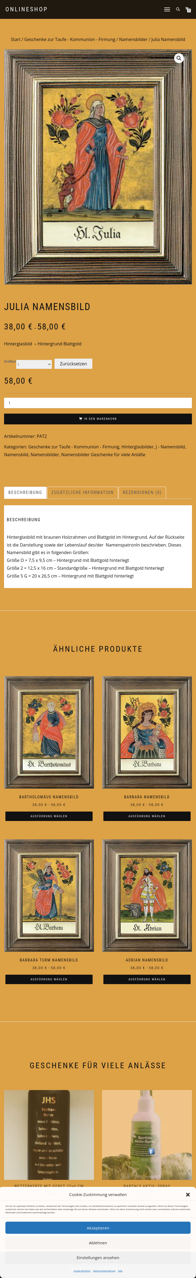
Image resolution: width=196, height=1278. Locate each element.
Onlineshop (26, 9)
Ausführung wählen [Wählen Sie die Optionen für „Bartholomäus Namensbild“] (49, 816)
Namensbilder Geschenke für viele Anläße (103, 455)
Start (16, 39)
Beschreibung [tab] (25, 492)
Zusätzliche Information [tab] (83, 492)
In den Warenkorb (100, 419)
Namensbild (16, 455)
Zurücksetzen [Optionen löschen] (73, 364)
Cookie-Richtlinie (82, 1270)
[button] (188, 1194)
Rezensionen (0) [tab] (142, 492)
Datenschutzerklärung (104, 1270)
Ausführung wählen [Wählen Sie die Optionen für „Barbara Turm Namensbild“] (49, 979)
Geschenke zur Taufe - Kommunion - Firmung (69, 39)
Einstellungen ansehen (98, 1257)
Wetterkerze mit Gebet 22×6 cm (49, 1186)
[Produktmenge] (98, 403)
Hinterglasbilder (137, 447)
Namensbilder (133, 39)
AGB (120, 1270)
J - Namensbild (170, 447)
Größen (10, 361)
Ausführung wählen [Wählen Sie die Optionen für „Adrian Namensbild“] (147, 979)
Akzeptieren (98, 1228)
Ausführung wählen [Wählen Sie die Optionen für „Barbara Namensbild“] (147, 816)
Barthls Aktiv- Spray (147, 1186)
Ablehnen (98, 1242)
